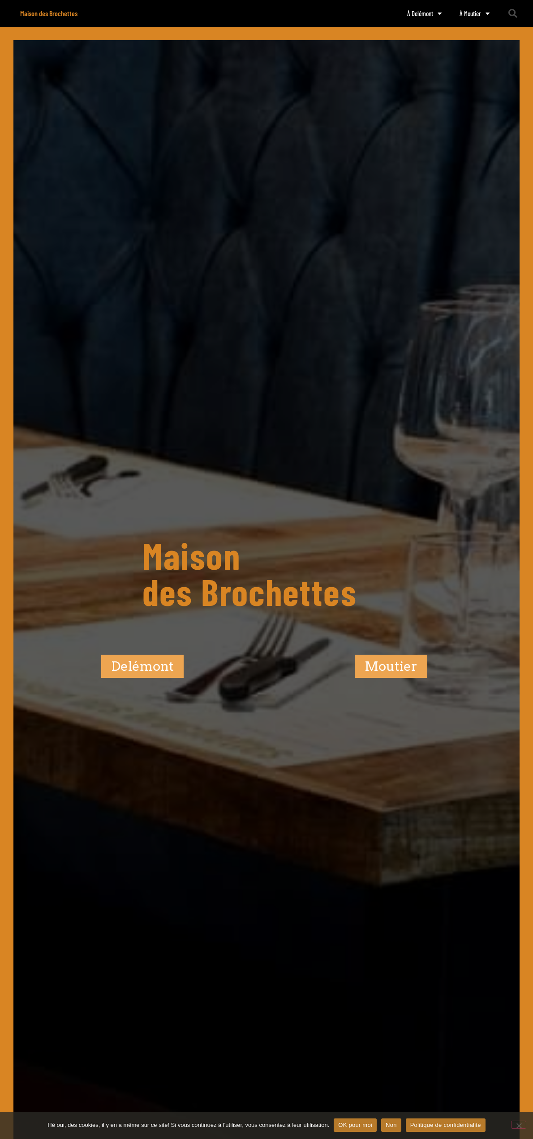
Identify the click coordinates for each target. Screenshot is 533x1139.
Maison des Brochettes (48, 13)
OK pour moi (355, 1125)
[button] (513, 13)
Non (391, 1125)
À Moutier (475, 13)
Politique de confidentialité (445, 1125)
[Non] (518, 1125)
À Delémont (424, 13)
